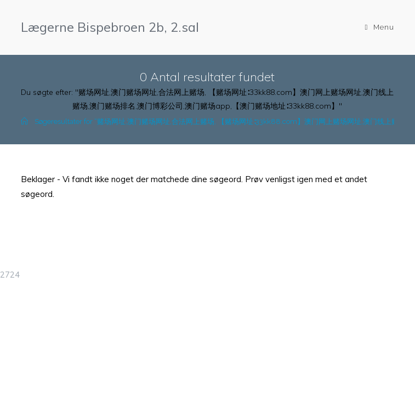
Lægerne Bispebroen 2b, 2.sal (110, 27)
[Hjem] (24, 121)
